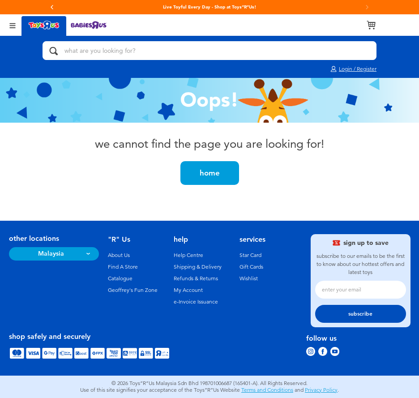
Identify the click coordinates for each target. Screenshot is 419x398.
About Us (119, 255)
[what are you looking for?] (209, 51)
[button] (52, 7)
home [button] (210, 172)
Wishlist (248, 278)
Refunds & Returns (196, 278)
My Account (188, 290)
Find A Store (123, 267)
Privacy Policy (321, 390)
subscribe (360, 314)
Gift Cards (251, 267)
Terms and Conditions (267, 390)
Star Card (250, 255)
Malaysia (51, 253)
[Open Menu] (12, 24)
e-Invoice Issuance (196, 302)
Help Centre (188, 255)
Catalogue (120, 278)
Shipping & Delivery (198, 267)
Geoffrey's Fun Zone (133, 290)
